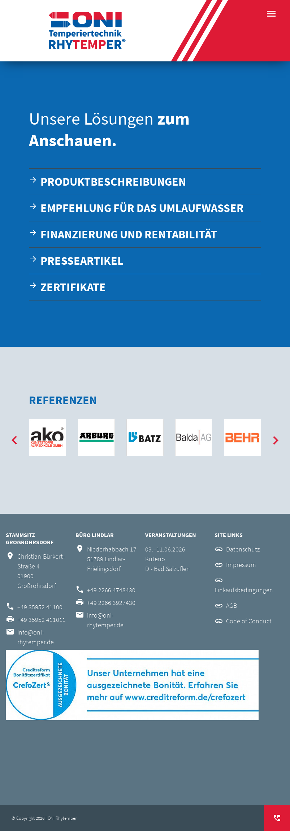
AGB (231, 605)
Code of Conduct (249, 621)
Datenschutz (243, 549)
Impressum (241, 565)
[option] (47, 437)
